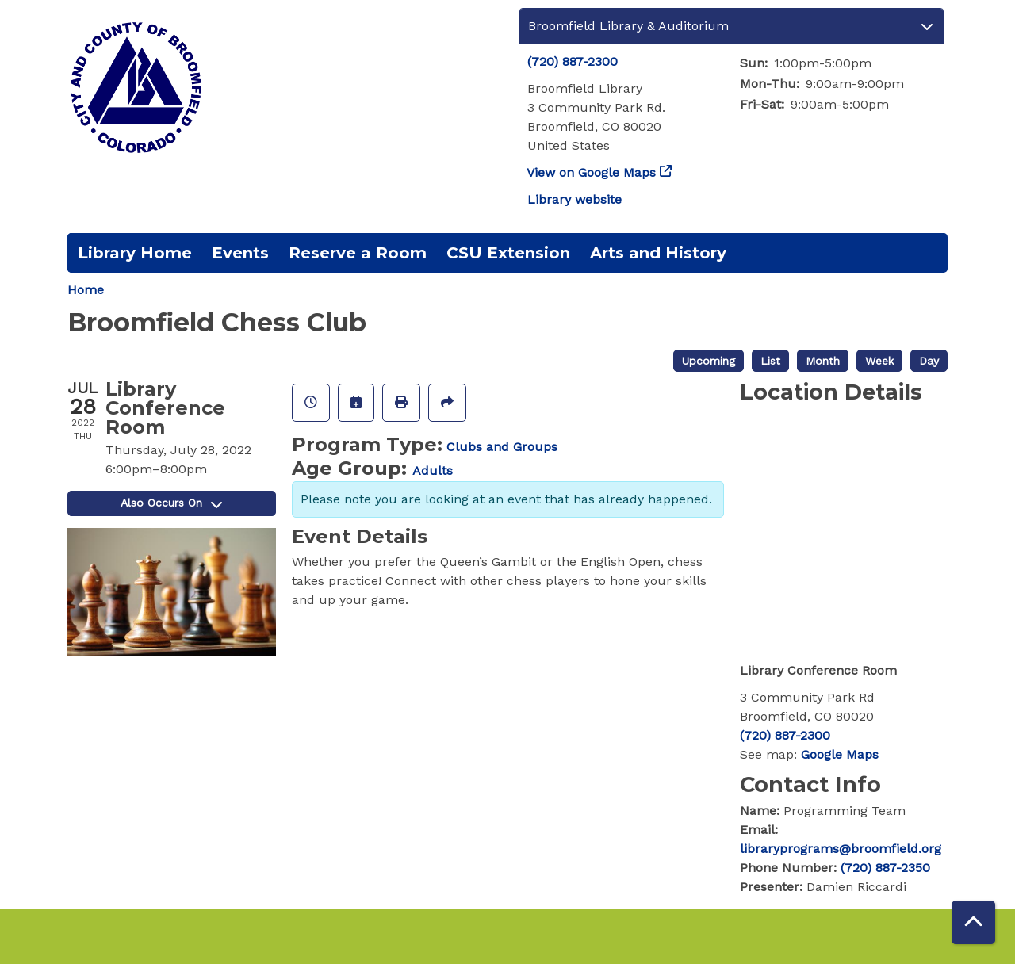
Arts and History (658, 252)
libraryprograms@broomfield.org (840, 848)
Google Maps (840, 754)
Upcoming (708, 360)
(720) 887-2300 (572, 61)
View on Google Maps (591, 172)
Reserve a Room (358, 252)
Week (879, 360)
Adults (432, 470)
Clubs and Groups (501, 446)
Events (240, 252)
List (770, 360)
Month (823, 360)
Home (85, 289)
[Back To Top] (973, 922)
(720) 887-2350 (885, 867)
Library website (574, 199)
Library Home (135, 252)
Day (929, 360)
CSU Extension (508, 252)
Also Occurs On (171, 502)
